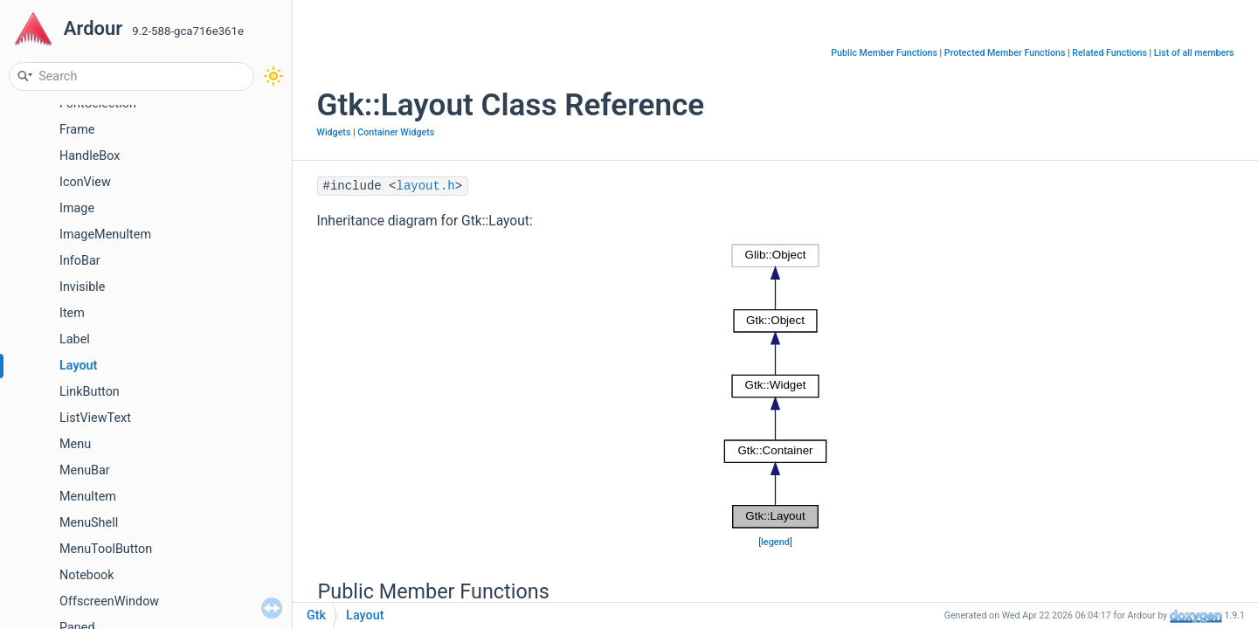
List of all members (1194, 53)
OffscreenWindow (109, 601)
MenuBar (84, 470)
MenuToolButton (105, 549)
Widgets (334, 132)
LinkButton (89, 391)
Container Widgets (395, 132)
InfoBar (79, 260)
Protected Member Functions (1005, 53)
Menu (75, 444)
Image (76, 208)
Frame (76, 129)
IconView (85, 182)
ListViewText (95, 418)
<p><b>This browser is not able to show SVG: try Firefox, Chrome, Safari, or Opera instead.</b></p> (775, 386)
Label (74, 339)
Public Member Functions (884, 53)
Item (72, 313)
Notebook (86, 575)
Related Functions (1109, 53)
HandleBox (89, 156)
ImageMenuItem (105, 234)
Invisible (82, 287)
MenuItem (87, 496)
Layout (78, 365)
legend (775, 542)
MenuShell (88, 522)
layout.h (426, 186)
